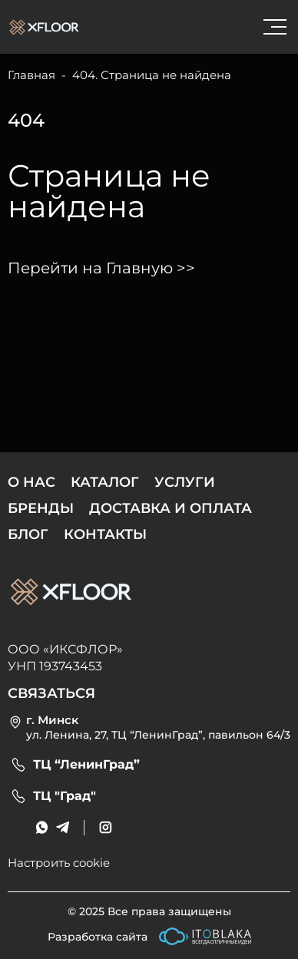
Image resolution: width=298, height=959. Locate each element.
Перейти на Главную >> (101, 268)
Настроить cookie (59, 862)
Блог (28, 534)
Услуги (184, 482)
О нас (31, 482)
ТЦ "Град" (64, 796)
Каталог (105, 482)
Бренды (41, 508)
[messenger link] (41, 827)
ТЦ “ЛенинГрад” (86, 765)
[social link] (105, 827)
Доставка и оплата (170, 508)
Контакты (105, 534)
